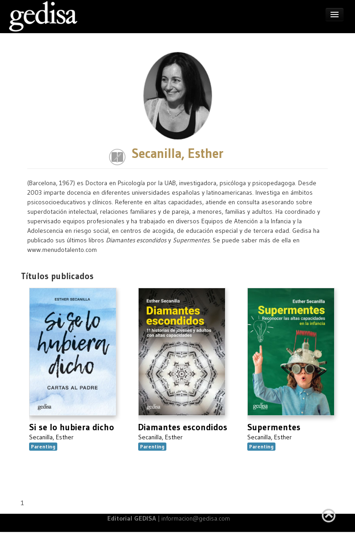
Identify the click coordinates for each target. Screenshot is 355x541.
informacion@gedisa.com (195, 518)
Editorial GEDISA (131, 518)
